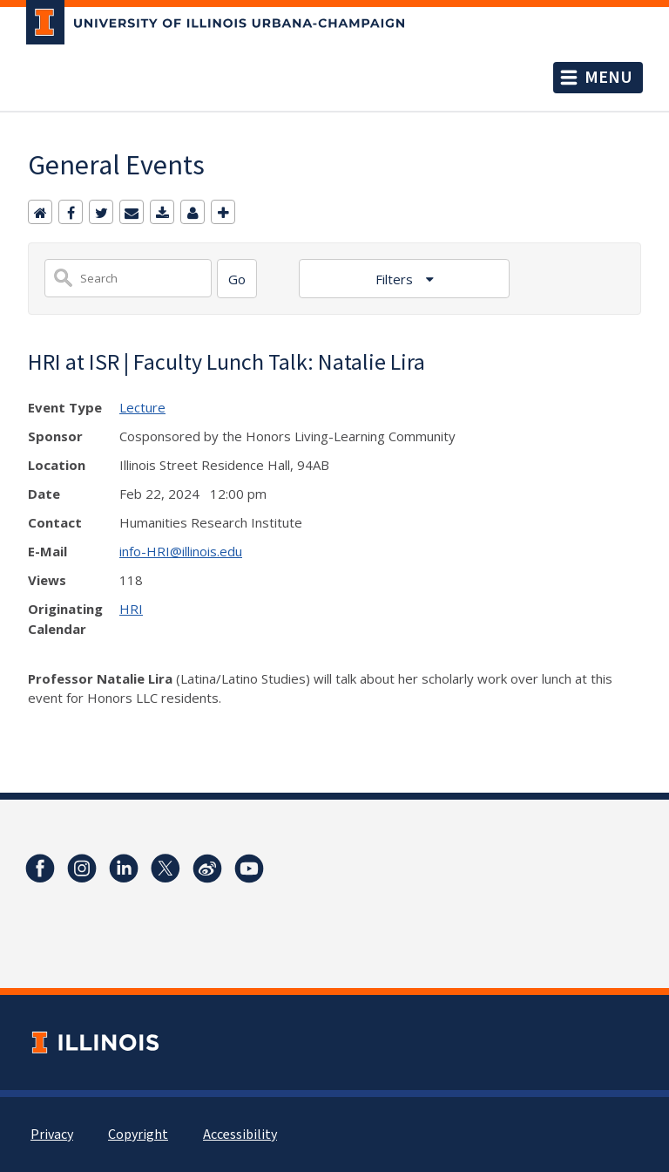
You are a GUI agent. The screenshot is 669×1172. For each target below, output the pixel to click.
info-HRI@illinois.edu (180, 551)
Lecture (142, 407)
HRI (131, 608)
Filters (395, 279)
